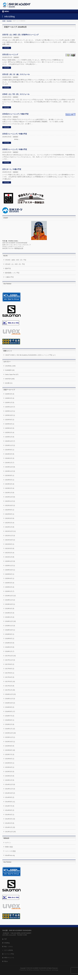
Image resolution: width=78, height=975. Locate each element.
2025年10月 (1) (10, 415)
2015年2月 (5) (9, 776)
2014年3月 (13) (10, 819)
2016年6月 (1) (9, 720)
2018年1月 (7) (9, 651)
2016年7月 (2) (9, 716)
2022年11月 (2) (10, 501)
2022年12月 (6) (10, 497)
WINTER (16, 37)
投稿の (9, 847)
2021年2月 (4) (9, 552)
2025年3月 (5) (9, 428)
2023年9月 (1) (9, 475)
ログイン (8, 842)
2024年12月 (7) (10, 441)
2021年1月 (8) (9, 557)
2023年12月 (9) (10, 467)
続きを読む (6, 47)
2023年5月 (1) (9, 480)
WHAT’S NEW (9, 355)
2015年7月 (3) (9, 754)
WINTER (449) (10, 379)
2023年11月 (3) (10, 471)
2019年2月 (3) (9, 613)
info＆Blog (9, 20)
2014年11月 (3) (10, 789)
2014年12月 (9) (10, 784)
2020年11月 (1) (10, 565)
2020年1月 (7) (9, 591)
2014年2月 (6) (9, 823)
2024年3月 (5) (9, 454)
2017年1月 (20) (10, 690)
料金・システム (8, 946)
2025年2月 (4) (9, 432)
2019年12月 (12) (10, 595)
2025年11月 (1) (10, 411)
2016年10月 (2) (10, 703)
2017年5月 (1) (9, 673)
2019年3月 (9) (9, 608)
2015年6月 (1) (9, 758)
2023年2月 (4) (9, 488)
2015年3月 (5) (9, 771)
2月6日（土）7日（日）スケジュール (15, 94)
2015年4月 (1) (9, 767)
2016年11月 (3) (10, 698)
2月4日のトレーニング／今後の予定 (15, 114)
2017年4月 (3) (9, 677)
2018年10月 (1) (10, 630)
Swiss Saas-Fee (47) (11, 374)
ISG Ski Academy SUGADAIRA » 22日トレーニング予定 (34, 355)
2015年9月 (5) (9, 746)
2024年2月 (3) (9, 458)
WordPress (30, 970)
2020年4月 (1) (9, 578)
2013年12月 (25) (10, 831)
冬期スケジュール (9, 957)
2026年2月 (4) (9, 398)
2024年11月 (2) (10, 445)
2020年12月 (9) (10, 561)
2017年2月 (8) (9, 686)
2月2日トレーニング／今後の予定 (14, 149)
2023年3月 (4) (9, 484)
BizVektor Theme (39, 970)
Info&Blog (7, 943)
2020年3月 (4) (9, 583)
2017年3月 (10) (10, 681)
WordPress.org (10, 855)
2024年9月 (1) (9, 450)
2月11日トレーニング (10, 54)
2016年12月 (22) (10, 694)
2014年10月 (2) (10, 793)
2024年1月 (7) (9, 462)
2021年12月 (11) (10, 531)
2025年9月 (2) (9, 419)
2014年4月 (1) (9, 814)
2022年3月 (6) (9, 518)
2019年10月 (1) (10, 604)
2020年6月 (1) (9, 574)
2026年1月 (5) (9, 402)
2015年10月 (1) (10, 741)
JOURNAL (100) (10, 366)
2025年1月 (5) (9, 437)
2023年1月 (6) (9, 492)
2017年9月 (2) (9, 664)
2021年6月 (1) (9, 544)
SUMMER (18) (9, 370)
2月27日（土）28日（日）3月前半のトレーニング (20, 35)
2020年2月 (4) (9, 587)
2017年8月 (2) (9, 668)
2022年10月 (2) (10, 505)
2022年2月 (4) (9, 522)
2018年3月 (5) (9, 643)
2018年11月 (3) (10, 625)
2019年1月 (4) (9, 617)
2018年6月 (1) (9, 638)
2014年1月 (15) (10, 827)
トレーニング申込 (9, 954)
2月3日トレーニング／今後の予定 (14, 134)
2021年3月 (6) (9, 548)
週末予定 (8, 268)
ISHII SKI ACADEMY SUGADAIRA (36, 968)
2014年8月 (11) (10, 801)
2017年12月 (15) (10, 656)
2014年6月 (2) (9, 810)
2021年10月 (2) (10, 540)
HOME (3, 20)
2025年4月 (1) (9, 424)
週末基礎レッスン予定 (12, 273)
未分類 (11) (8, 383)
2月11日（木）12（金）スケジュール (16, 74)
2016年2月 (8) (9, 724)
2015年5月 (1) (9, 763)
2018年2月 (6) (9, 647)
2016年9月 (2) (9, 707)
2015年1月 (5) (9, 780)
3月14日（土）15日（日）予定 (15, 264)
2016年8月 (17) (10, 711)
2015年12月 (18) (10, 733)
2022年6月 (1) (9, 514)
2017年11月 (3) (10, 660)
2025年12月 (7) (10, 407)
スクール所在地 (8, 950)
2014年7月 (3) (9, 806)
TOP (5, 939)
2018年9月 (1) (9, 634)
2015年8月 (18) (10, 750)
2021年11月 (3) (10, 535)
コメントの (10, 851)
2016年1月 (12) (10, 728)
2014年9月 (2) (9, 797)
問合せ (6, 961)
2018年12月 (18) (10, 621)
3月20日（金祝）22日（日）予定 (15, 260)
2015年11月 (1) (10, 737)
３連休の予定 (9, 277)
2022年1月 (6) (9, 527)
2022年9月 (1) (9, 510)
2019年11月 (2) (10, 600)
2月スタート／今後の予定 (11, 169)
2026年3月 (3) (9, 394)
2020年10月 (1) (10, 570)
